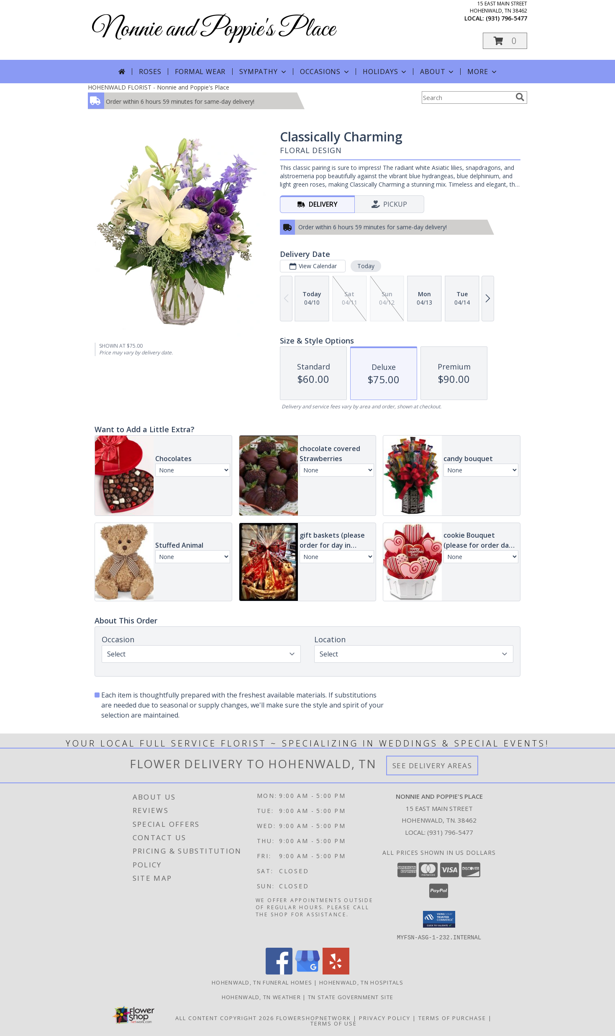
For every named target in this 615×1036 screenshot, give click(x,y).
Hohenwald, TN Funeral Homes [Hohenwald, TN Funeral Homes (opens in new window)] (262, 982)
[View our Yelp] (336, 972)
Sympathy (263, 71)
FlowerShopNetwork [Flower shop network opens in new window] (313, 1017)
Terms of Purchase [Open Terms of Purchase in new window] (452, 1017)
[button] (505, 41)
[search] (520, 97)
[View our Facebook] (279, 972)
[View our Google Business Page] (307, 972)
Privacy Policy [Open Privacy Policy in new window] (384, 1017)
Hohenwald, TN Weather (261, 996)
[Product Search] (467, 97)
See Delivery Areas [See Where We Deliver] (432, 765)
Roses (150, 71)
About (437, 71)
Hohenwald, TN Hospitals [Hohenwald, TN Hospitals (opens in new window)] (361, 982)
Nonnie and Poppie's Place (213, 29)
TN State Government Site (350, 996)
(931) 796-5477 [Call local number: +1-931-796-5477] (506, 18)
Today (365, 266)
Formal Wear (200, 71)
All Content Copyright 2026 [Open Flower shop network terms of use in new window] (224, 1017)
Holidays (385, 71)
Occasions (325, 71)
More (482, 71)
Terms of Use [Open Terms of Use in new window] (333, 1023)
